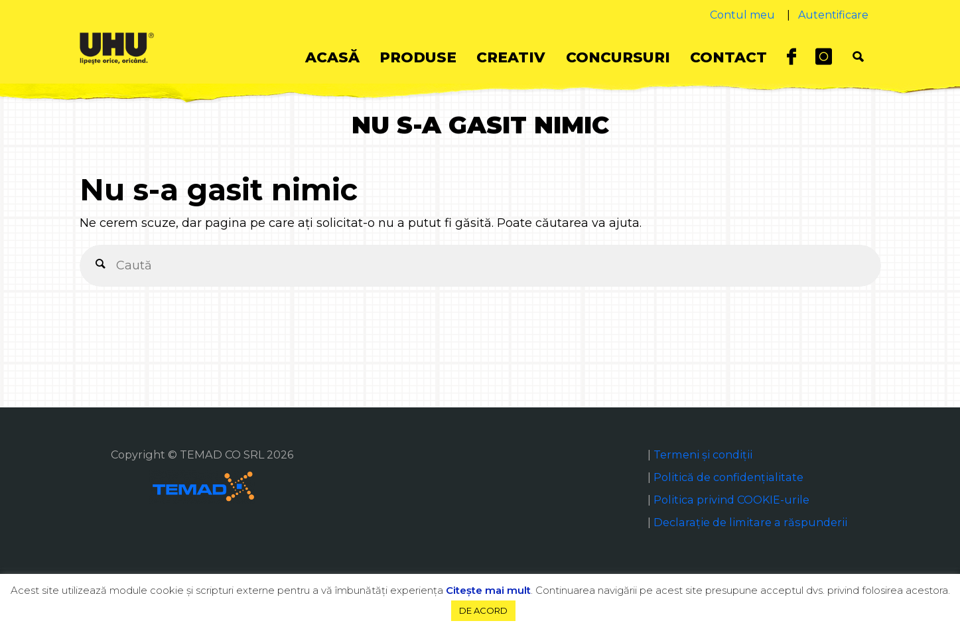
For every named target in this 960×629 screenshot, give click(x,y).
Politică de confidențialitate (728, 477)
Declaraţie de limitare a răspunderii (750, 522)
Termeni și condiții (702, 454)
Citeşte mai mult (488, 590)
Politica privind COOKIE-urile (731, 499)
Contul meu (742, 15)
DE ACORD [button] (483, 610)
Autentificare (833, 15)
